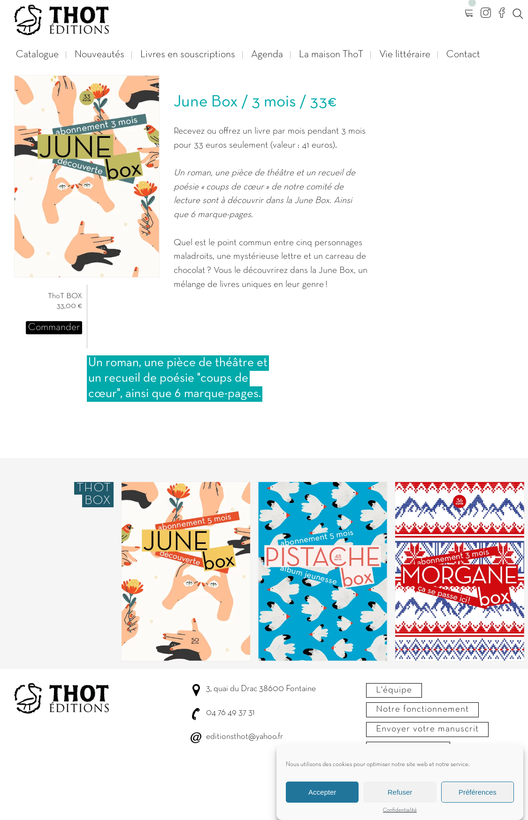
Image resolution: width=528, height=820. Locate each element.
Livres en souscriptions (187, 54)
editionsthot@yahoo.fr (244, 737)
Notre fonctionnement (422, 709)
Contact (463, 54)
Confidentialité (400, 815)
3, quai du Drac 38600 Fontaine (261, 689)
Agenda (267, 54)
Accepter (322, 797)
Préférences (478, 797)
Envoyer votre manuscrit (427, 729)
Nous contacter (408, 749)
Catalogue (37, 54)
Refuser (400, 797)
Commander (54, 327)
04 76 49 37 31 (230, 713)
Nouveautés (99, 54)
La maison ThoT (331, 54)
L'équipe (394, 690)
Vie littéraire (404, 54)
